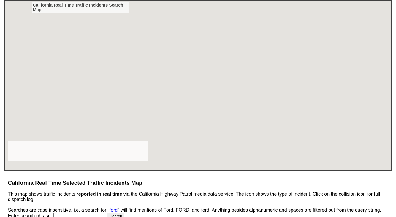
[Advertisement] (78, 150)
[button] (103, 21)
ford (114, 210)
